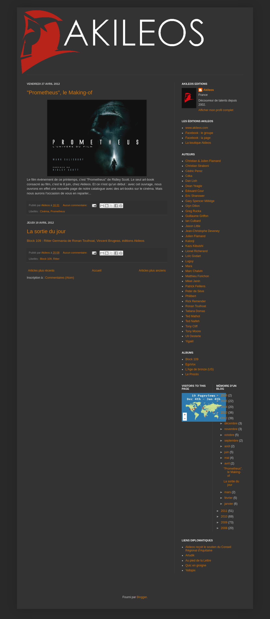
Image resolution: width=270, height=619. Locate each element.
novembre (231, 429)
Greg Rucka (193, 211)
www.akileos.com (196, 128)
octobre (229, 435)
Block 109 (46, 258)
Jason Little (192, 226)
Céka (188, 176)
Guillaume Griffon (196, 216)
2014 (224, 407)
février (228, 498)
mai (227, 458)
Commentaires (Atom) (59, 277)
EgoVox (190, 364)
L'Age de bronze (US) (199, 369)
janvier (229, 503)
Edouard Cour (194, 191)
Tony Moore (193, 331)
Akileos (208, 90)
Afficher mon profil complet (215, 110)
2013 (224, 412)
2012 (224, 418)
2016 (224, 395)
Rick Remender (195, 301)
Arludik (190, 555)
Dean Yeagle (193, 186)
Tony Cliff (191, 326)
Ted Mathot (192, 316)
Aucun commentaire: (75, 205)
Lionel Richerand (196, 251)
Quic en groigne (195, 565)
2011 (224, 511)
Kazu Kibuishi (194, 246)
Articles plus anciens (152, 270)
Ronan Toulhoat (195, 306)
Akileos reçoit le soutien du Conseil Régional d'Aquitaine (208, 548)
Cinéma (44, 211)
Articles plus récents (41, 270)
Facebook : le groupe (199, 133)
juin (227, 452)
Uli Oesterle (193, 336)
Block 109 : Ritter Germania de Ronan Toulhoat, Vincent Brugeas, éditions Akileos (85, 241)
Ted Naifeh (192, 321)
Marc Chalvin (194, 271)
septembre (231, 440)
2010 (224, 516)
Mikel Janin (192, 281)
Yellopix (190, 570)
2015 (224, 401)
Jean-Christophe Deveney (202, 231)
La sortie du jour (46, 231)
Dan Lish (191, 181)
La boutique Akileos (198, 142)
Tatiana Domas (195, 311)
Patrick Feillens (195, 286)
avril (227, 463)
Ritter (56, 258)
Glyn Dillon (192, 206)
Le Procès (192, 374)
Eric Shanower (195, 196)
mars (228, 492)
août (227, 446)
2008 (224, 528)
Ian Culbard (193, 221)
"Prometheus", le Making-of (59, 92)
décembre (231, 423)
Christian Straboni (197, 166)
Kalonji (189, 241)
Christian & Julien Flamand (203, 161)
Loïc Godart (193, 256)
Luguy (189, 261)
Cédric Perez (193, 171)
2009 (224, 522)
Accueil (97, 270)
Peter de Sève (194, 291)
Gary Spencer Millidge (199, 201)
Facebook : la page (197, 138)
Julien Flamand (195, 236)
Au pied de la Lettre (198, 560)
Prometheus (58, 211)
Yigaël (189, 341)
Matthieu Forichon (197, 276)
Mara (188, 266)
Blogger (142, 597)
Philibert (190, 296)
